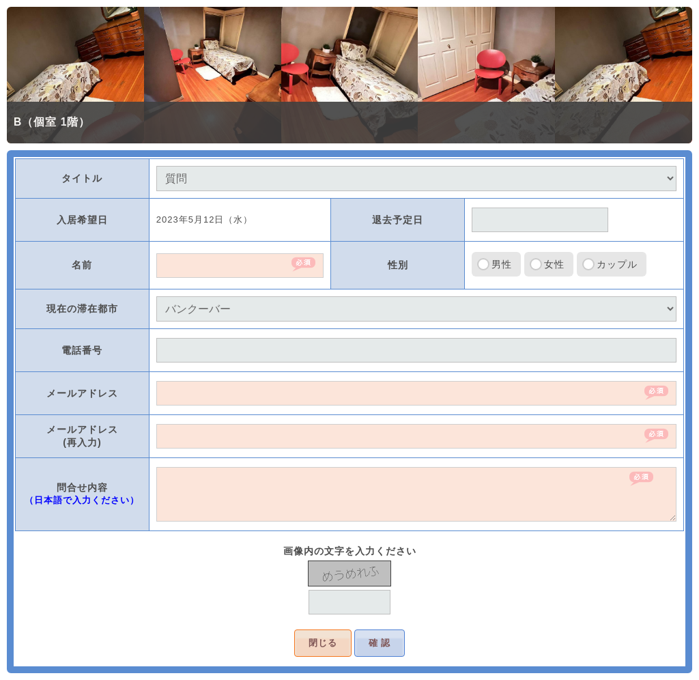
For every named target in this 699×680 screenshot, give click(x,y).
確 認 (380, 643)
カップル (617, 264)
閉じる (323, 643)
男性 (501, 264)
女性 (554, 264)
